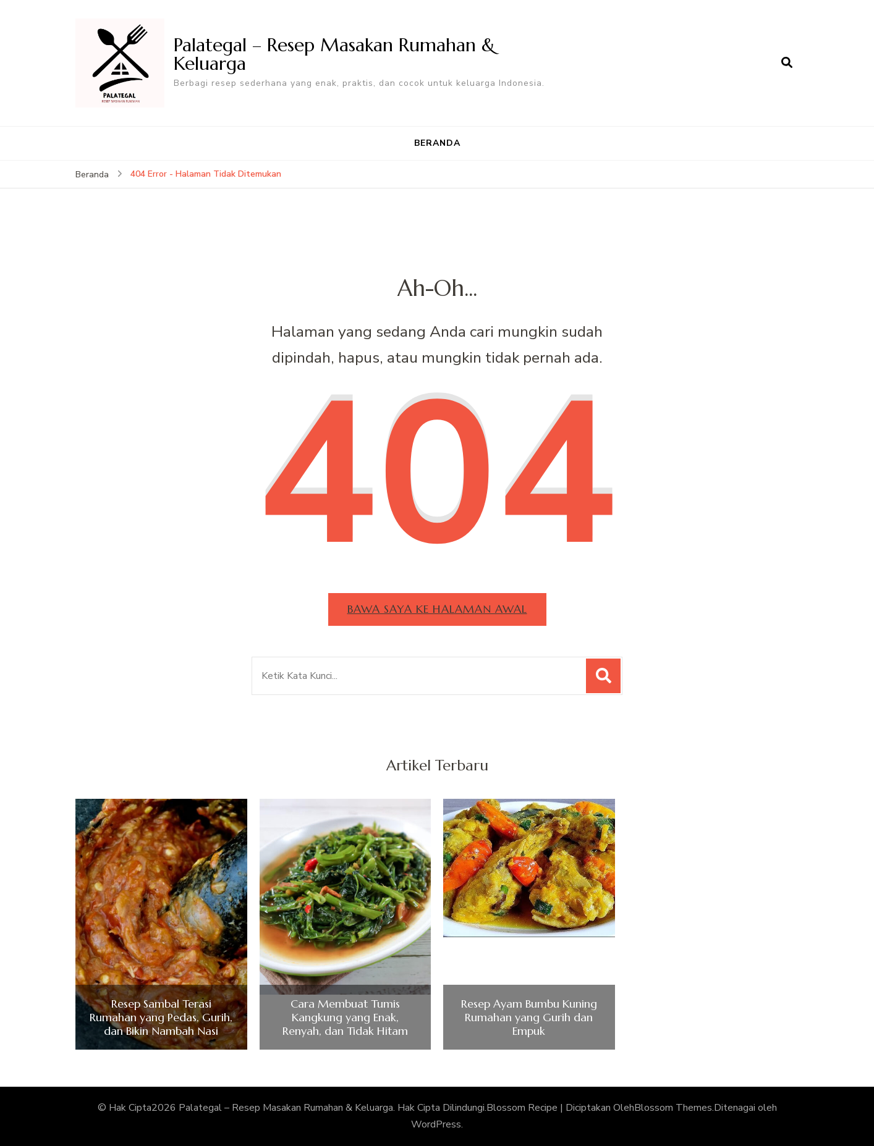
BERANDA (437, 143)
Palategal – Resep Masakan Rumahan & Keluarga (334, 54)
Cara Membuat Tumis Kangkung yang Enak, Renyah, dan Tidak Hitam (345, 1017)
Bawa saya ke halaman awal (437, 609)
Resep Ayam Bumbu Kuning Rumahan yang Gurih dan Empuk (529, 1017)
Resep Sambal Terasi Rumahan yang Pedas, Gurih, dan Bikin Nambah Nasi (161, 1017)
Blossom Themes (673, 1107)
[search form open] (787, 63)
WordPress (436, 1124)
